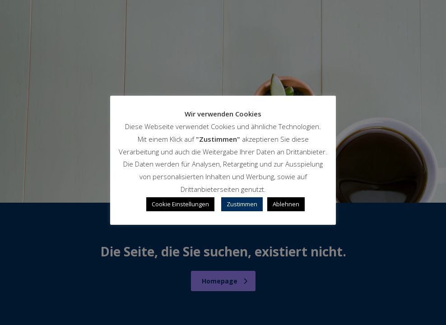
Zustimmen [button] (242, 204)
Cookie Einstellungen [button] (180, 204)
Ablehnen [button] (286, 204)
